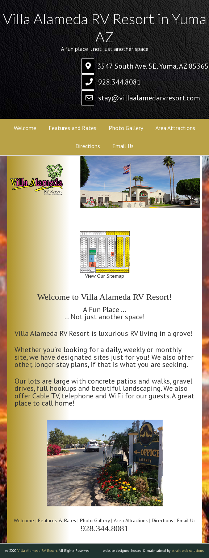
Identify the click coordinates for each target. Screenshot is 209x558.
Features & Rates (57, 520)
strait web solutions (188, 550)
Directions (162, 520)
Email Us (186, 520)
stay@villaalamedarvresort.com (149, 98)
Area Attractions (131, 520)
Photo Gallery (95, 520)
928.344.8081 (119, 82)
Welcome (24, 520)
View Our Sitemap (105, 273)
